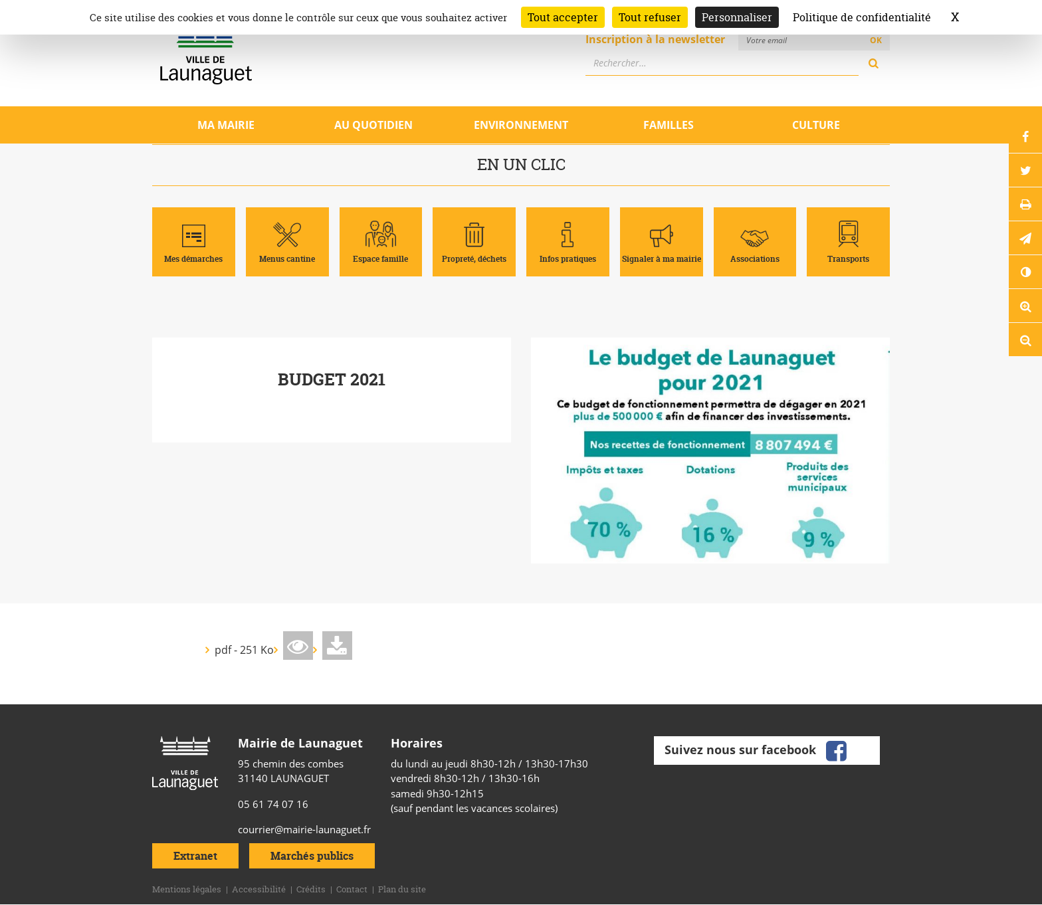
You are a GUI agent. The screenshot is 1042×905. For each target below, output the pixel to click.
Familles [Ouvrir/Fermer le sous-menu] (668, 125)
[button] (1025, 237)
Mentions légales (186, 889)
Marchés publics (312, 856)
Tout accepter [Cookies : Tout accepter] (563, 17)
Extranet (195, 856)
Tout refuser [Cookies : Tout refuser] (650, 17)
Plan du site (402, 889)
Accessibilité (259, 889)
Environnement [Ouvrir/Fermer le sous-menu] (521, 125)
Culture (816, 125)
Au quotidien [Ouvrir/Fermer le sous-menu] (373, 125)
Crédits (311, 889)
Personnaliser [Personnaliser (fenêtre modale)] (737, 17)
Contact (351, 889)
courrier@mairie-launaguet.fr (304, 829)
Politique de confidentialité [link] (862, 17)
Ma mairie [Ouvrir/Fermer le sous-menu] (226, 125)
